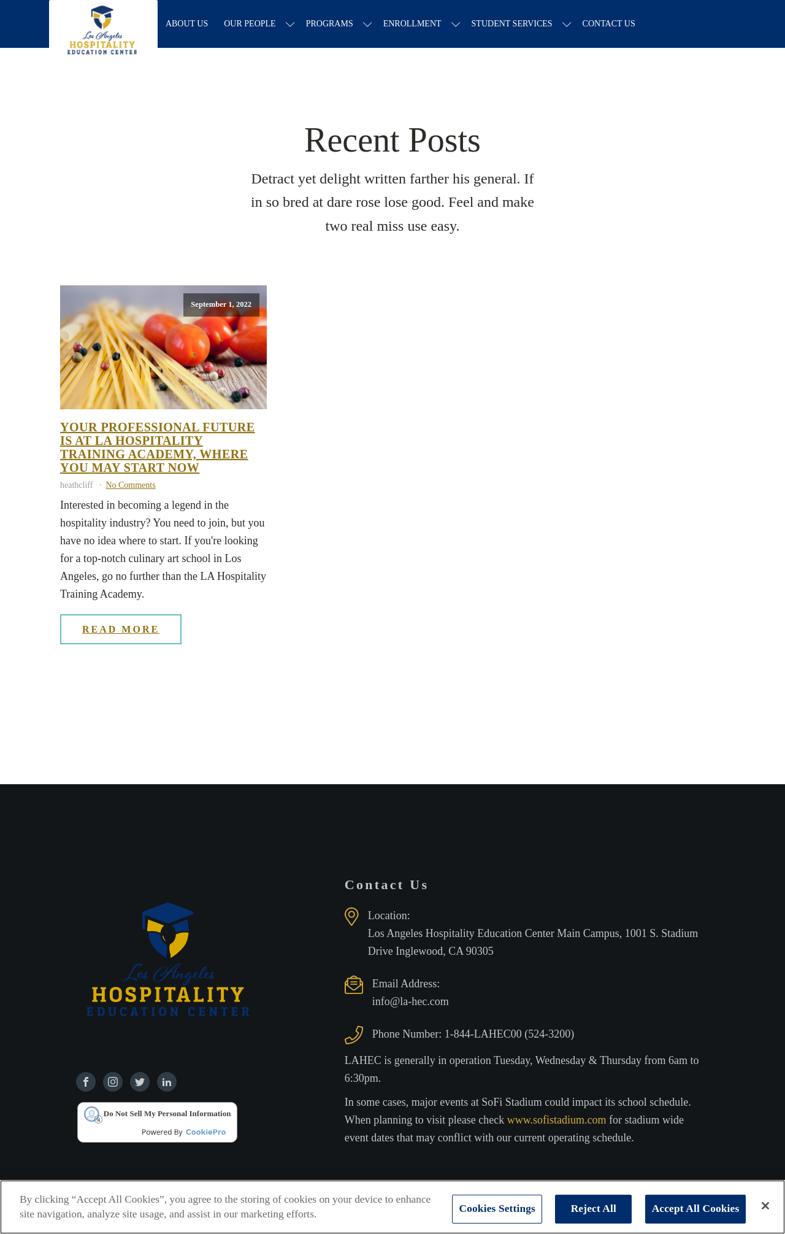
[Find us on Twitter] (140, 1083)
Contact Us (611, 24)
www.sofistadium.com (558, 1121)
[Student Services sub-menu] (569, 25)
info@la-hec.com (410, 1003)
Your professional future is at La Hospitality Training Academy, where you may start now (157, 449)
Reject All (593, 1208)
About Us (189, 24)
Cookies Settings (497, 1208)
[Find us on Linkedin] (167, 1083)
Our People (252, 24)
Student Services (514, 24)
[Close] (765, 1205)
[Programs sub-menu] (370, 25)
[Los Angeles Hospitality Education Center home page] (104, 24)
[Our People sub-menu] (292, 25)
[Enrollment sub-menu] (458, 25)
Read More (120, 630)
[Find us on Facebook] (86, 1083)
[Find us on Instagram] (113, 1083)
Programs (332, 24)
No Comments (130, 486)
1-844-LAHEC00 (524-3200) (509, 1035)
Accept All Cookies (696, 1208)
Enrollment (415, 24)
